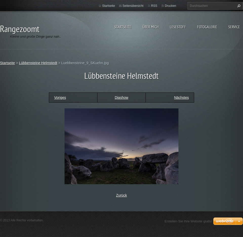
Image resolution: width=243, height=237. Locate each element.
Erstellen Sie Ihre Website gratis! (188, 221)
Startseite (122, 26)
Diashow (121, 98)
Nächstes (181, 98)
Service (234, 26)
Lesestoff (178, 26)
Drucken (170, 6)
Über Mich (151, 26)
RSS (154, 6)
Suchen (238, 6)
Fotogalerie (207, 26)
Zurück (121, 195)
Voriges (60, 98)
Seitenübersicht (133, 6)
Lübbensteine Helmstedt (38, 63)
